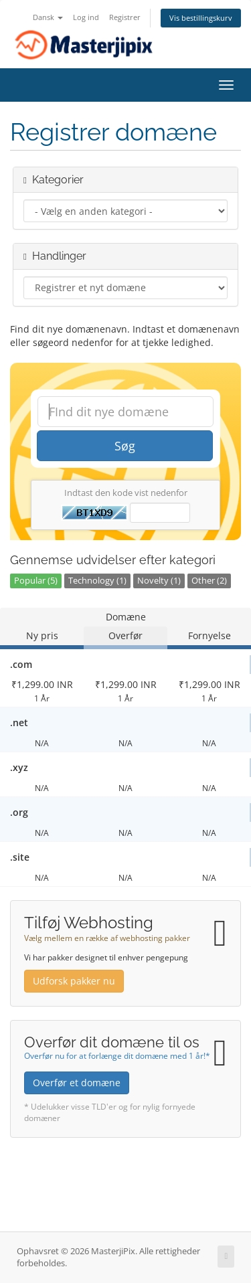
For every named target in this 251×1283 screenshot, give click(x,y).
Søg (124, 446)
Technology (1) (97, 580)
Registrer (125, 17)
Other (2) (209, 580)
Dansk (48, 17)
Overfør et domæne (76, 1082)
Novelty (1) (159, 580)
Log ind (86, 17)
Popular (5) (36, 580)
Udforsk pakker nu (74, 980)
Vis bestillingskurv (200, 18)
